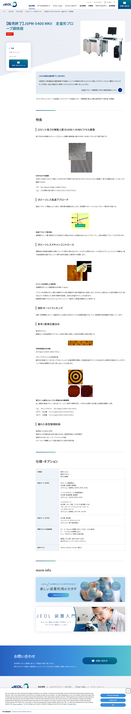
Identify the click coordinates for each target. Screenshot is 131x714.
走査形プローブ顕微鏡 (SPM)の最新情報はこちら (99, 90)
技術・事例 (68, 687)
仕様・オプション (14, 52)
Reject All (113, 700)
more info (12, 56)
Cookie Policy (72, 704)
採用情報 (112, 6)
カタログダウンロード (56, 687)
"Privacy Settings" (17, 704)
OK (113, 705)
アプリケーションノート (97, 687)
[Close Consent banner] (128, 691)
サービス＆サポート (43, 6)
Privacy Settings (113, 695)
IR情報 (90, 6)
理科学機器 (19, 11)
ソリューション (57, 6)
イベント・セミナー (71, 6)
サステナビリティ (101, 6)
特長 (12, 48)
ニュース (89, 2)
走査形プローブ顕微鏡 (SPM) (33, 11)
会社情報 (83, 6)
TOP (4, 11)
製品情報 (32, 6)
